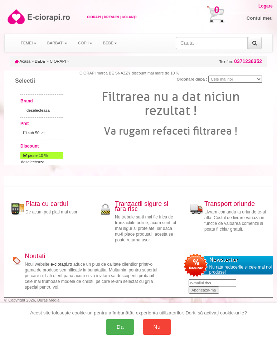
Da (120, 327)
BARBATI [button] (57, 43)
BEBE (40, 61)
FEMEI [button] (29, 43)
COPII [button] (85, 43)
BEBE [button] (110, 43)
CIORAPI (58, 61)
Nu (157, 327)
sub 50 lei (32, 133)
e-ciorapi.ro (61, 264)
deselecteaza (38, 110)
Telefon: (240, 61)
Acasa (22, 61)
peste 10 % (34, 155)
